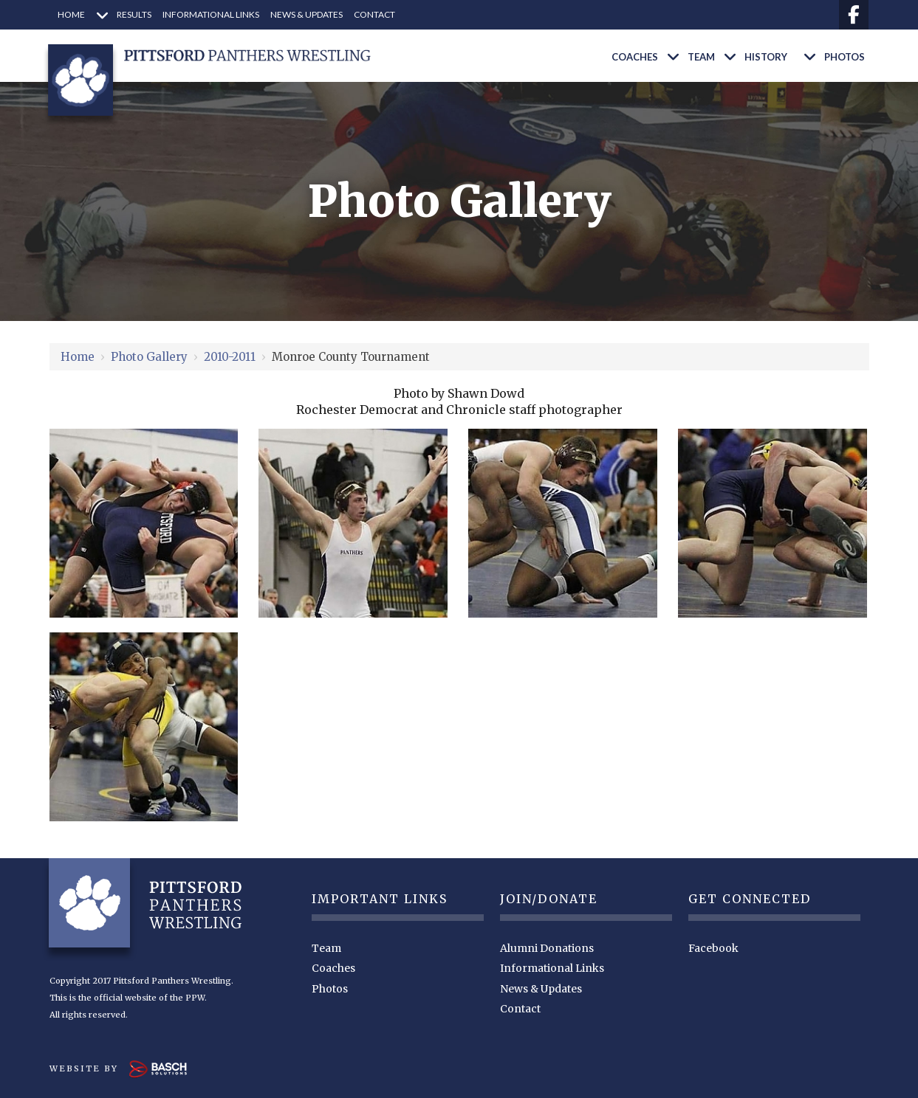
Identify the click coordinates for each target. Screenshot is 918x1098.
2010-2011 (230, 357)
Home (78, 357)
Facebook (713, 948)
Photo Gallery (149, 357)
